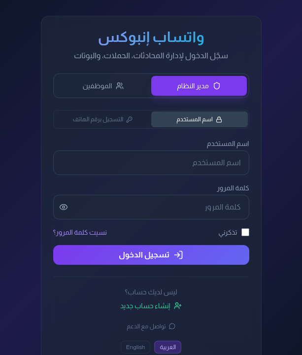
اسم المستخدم (199, 119)
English (135, 347)
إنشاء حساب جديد (151, 306)
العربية (168, 347)
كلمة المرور (233, 188)
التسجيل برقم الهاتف (103, 119)
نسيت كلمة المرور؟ (80, 232)
